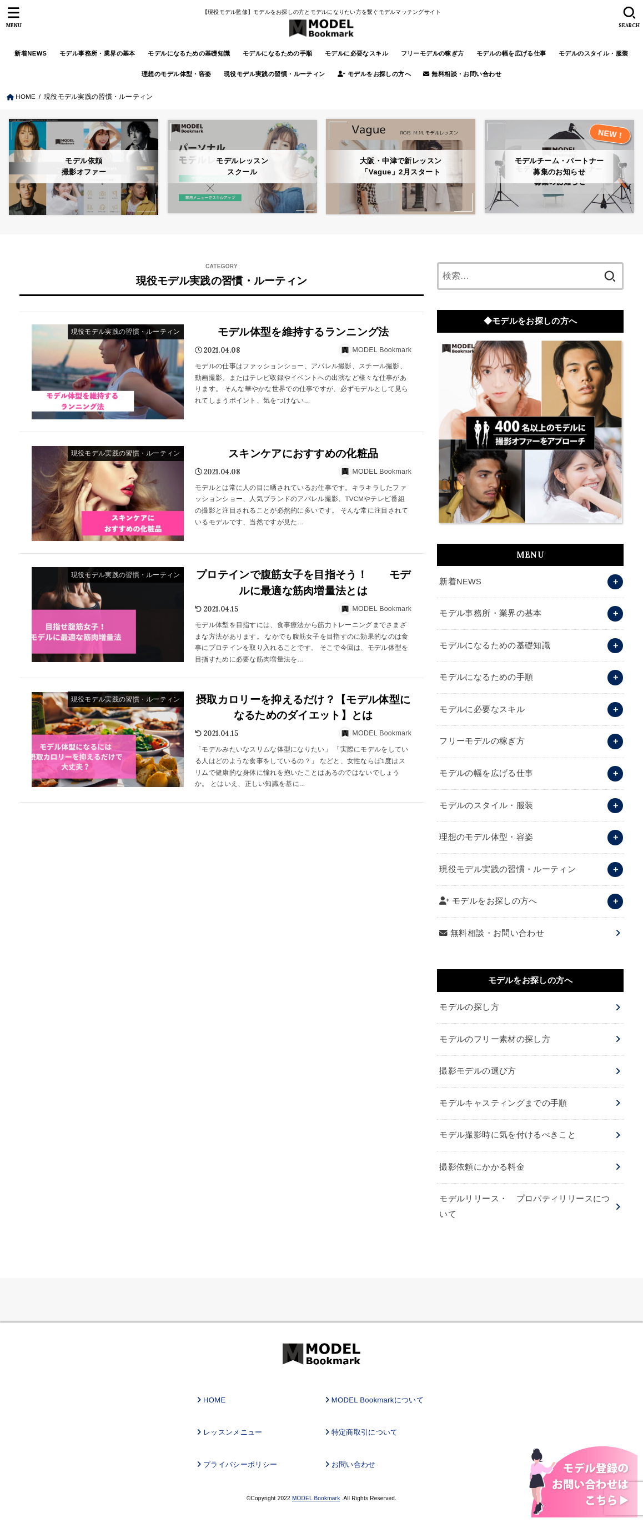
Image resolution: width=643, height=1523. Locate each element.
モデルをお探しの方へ (374, 74)
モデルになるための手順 (278, 53)
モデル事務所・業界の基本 (97, 53)
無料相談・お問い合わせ (462, 74)
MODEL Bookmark (316, 1498)
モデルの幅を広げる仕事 (511, 53)
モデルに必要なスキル (356, 53)
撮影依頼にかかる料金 (482, 1167)
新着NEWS (30, 53)
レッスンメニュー (233, 1432)
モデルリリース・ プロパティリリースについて (524, 1206)
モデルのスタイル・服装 (594, 53)
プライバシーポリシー (240, 1464)
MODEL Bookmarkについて (377, 1400)
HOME (214, 1400)
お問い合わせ (353, 1464)
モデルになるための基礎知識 (189, 53)
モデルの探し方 (469, 1007)
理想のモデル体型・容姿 (177, 74)
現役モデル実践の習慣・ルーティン (274, 74)
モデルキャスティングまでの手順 (503, 1103)
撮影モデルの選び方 (477, 1070)
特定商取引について (364, 1432)
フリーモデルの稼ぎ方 (432, 53)
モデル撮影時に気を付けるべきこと (507, 1134)
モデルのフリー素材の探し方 (494, 1039)
